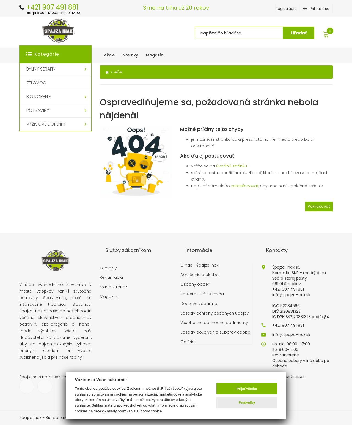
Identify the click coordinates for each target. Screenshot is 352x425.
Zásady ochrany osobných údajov (214, 312)
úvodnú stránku (231, 166)
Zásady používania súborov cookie (215, 332)
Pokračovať (319, 206)
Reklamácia (111, 277)
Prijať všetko (247, 389)
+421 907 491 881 (288, 324)
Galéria (187, 341)
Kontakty (108, 267)
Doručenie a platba (199, 274)
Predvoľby (247, 402)
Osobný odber (194, 284)
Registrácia (286, 8)
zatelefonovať (244, 185)
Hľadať (299, 33)
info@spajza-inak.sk (291, 334)
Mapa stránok (113, 287)
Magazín (108, 296)
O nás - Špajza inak (199, 264)
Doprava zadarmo (198, 303)
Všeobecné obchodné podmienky (214, 322)
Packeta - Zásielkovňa (202, 293)
